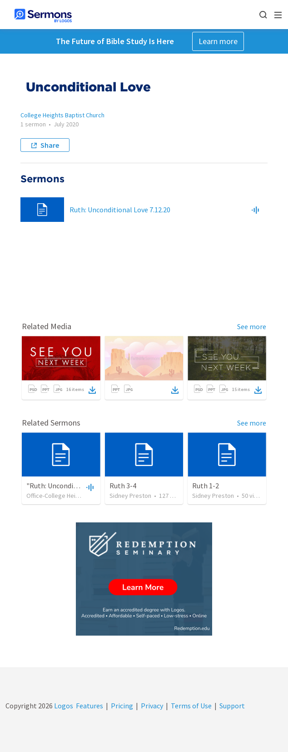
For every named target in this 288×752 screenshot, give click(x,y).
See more (251, 326)
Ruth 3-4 (122, 485)
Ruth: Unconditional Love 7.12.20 (120, 209)
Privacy (152, 705)
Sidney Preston (130, 495)
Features (89, 705)
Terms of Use (191, 705)
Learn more (218, 41)
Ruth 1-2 (205, 485)
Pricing (122, 705)
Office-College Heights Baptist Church (77, 495)
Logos (63, 705)
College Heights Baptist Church (62, 115)
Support (232, 705)
